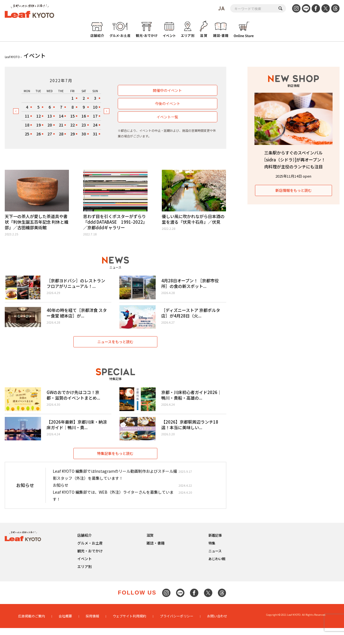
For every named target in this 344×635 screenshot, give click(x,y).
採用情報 (92, 623)
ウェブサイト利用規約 (129, 623)
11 (27, 116)
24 (95, 125)
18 (27, 125)
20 (49, 125)
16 (83, 116)
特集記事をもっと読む (115, 460)
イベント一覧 (167, 117)
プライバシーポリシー (176, 623)
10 (95, 107)
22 (72, 125)
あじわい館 (216, 566)
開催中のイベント (167, 90)
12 (38, 116)
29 (72, 134)
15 (72, 116)
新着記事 (215, 542)
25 (27, 134)
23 (83, 125)
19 (38, 125)
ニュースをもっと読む (115, 345)
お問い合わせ (217, 623)
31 (95, 134)
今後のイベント (167, 103)
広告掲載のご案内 (31, 623)
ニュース (215, 558)
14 (61, 116)
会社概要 (65, 623)
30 (83, 134)
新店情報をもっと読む (293, 190)
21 (61, 125)
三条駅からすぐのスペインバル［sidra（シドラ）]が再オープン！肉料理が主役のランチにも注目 (293, 160)
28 (61, 134)
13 (49, 116)
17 (95, 116)
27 (49, 134)
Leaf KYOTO (12, 57)
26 (38, 134)
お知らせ (60, 492)
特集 (211, 550)
